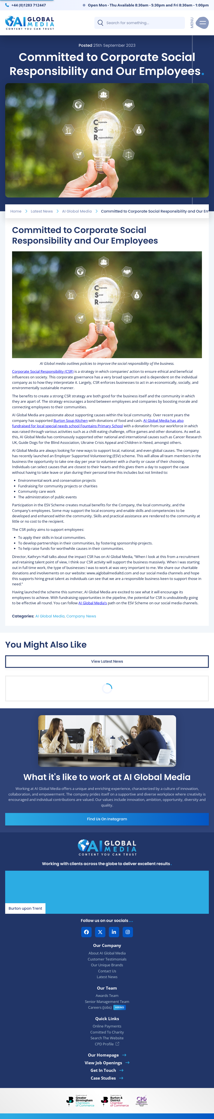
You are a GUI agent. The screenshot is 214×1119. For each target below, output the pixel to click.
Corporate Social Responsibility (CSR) (42, 371)
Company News (81, 616)
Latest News (42, 211)
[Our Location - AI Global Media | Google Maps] (107, 892)
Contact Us (107, 970)
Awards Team (107, 995)
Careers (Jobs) (100, 1007)
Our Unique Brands (107, 964)
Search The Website (107, 1037)
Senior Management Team (107, 1001)
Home (16, 211)
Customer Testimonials (107, 959)
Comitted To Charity (107, 1032)
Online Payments (107, 1026)
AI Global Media (77, 211)
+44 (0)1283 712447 (28, 5)
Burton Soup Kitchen (70, 420)
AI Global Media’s (92, 602)
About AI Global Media (107, 953)
